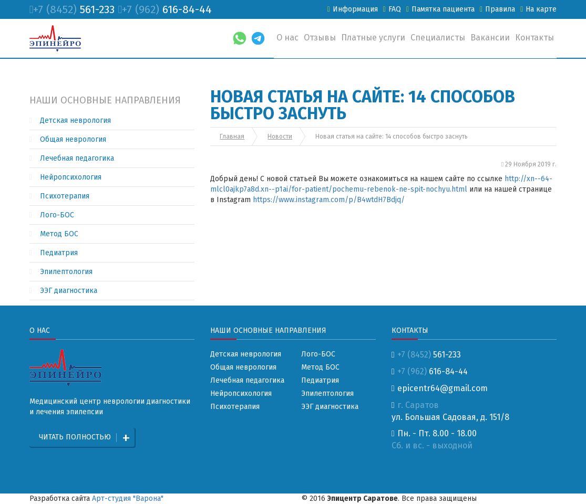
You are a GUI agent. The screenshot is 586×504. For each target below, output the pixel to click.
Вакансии (490, 38)
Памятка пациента (440, 9)
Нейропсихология (70, 177)
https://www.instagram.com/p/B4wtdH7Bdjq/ (329, 199)
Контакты (534, 38)
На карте (538, 9)
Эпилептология (66, 271)
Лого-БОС (57, 215)
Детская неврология (75, 120)
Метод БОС (59, 233)
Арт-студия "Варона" (127, 498)
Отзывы (320, 38)
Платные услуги (373, 38)
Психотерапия (64, 196)
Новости (280, 136)
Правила (497, 9)
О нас (287, 38)
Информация (352, 9)
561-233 (72, 9)
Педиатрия (59, 252)
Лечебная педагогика (77, 158)
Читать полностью (75, 437)
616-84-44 (165, 9)
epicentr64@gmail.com (440, 388)
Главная (232, 136)
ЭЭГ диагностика (68, 290)
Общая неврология (73, 139)
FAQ (392, 9)
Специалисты (437, 38)
